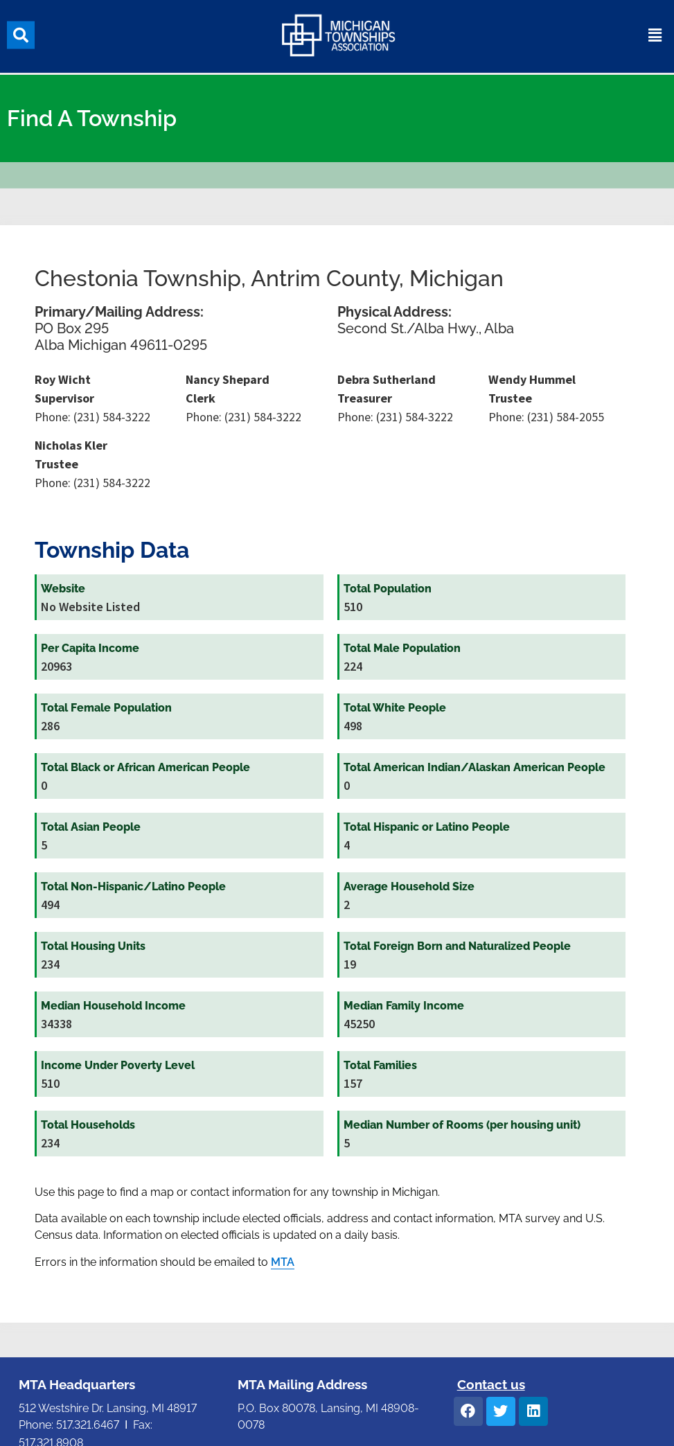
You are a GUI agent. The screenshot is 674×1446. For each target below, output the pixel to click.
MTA (282, 1262)
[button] (21, 32)
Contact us (491, 1384)
